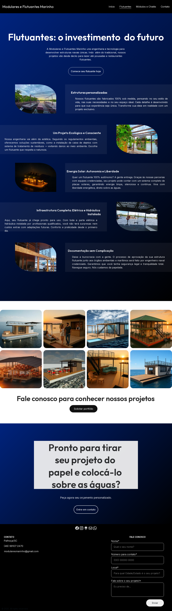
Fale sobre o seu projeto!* (126, 593)
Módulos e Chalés (146, 6)
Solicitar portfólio (83, 410)
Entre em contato (86, 511)
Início (112, 6)
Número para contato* (124, 566)
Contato (165, 6)
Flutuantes (125, 6)
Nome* (115, 553)
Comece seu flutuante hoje (86, 71)
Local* (115, 579)
